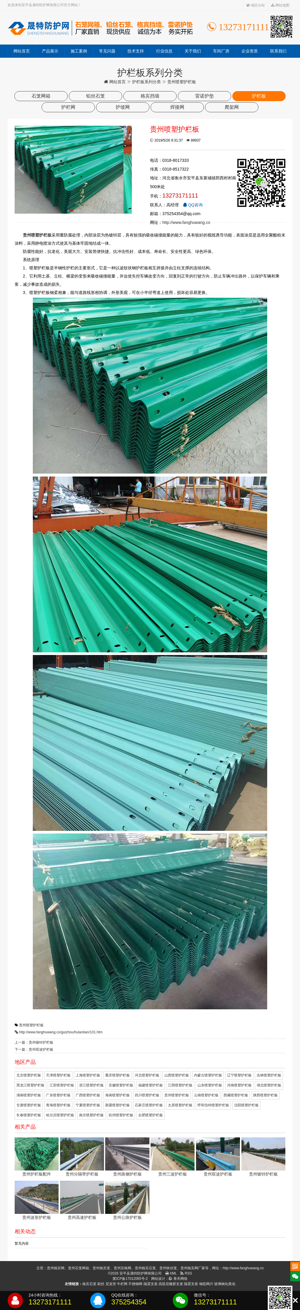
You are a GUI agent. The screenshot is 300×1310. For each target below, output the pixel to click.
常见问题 (107, 51)
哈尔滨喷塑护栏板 (60, 1115)
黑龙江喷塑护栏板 (30, 1085)
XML (171, 1273)
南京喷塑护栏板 (91, 1115)
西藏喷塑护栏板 (236, 1095)
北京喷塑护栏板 (28, 1075)
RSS (186, 1273)
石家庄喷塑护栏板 (149, 1105)
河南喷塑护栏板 (239, 1085)
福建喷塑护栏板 (150, 1085)
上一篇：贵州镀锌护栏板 (34, 1042)
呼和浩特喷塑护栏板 (213, 1105)
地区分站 (255, 5)
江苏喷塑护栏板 (62, 1085)
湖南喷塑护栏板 (28, 1095)
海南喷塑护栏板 (117, 1095)
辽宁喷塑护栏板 (239, 1075)
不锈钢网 (135, 1284)
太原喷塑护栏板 (180, 1105)
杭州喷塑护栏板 (121, 1115)
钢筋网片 (206, 1284)
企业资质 (249, 51)
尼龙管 (110, 1284)
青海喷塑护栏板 (58, 1105)
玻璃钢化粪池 (224, 1284)
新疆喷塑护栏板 (117, 1105)
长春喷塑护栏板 (28, 1115)
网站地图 (280, 5)
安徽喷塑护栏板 (121, 1085)
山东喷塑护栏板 (209, 1085)
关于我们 (193, 51)
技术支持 (135, 51)
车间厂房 (221, 51)
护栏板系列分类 (146, 81)
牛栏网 (122, 1284)
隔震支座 (151, 1284)
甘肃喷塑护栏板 (28, 1105)
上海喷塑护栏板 (88, 1075)
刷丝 (100, 1284)
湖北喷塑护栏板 (269, 1085)
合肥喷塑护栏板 (150, 1115)
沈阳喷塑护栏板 (246, 1105)
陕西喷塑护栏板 (265, 1095)
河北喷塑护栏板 (147, 1075)
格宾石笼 (89, 1284)
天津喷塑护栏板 (58, 1075)
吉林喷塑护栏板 (269, 1075)
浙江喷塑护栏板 (91, 1085)
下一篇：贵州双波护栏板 (34, 1049)
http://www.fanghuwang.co (186, 222)
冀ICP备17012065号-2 (130, 1279)
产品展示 (50, 51)
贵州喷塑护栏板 (31, 1025)
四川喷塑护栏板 (147, 1095)
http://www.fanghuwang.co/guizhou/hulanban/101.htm (61, 1032)
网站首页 (21, 51)
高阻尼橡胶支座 (170, 1284)
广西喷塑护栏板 (88, 1095)
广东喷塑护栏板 (58, 1095)
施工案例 (79, 51)
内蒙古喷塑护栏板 (208, 1075)
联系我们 (278, 51)
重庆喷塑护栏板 (117, 1075)
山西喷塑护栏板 (176, 1075)
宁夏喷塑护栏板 (88, 1105)
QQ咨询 (193, 205)
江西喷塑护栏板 (180, 1085)
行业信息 (164, 51)
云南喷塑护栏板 (206, 1095)
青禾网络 (178, 1279)
